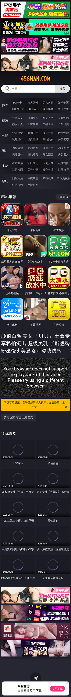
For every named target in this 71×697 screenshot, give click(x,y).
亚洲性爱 (17, 133)
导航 (5, 181)
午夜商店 (32, 178)
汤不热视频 (63, 178)
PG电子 (17, 102)
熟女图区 (48, 154)
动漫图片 (63, 148)
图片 (5, 151)
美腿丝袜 (17, 154)
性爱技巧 (63, 169)
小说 (5, 166)
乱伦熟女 (48, 139)
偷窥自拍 (17, 148)
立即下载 (57, 688)
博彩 (5, 105)
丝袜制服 (32, 124)
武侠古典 (63, 163)
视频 (5, 120)
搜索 (62, 88)
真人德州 (32, 102)
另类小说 (32, 169)
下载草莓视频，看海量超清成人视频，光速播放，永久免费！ (36, 405)
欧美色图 (48, 148)
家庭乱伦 (32, 163)
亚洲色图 (32, 148)
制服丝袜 (17, 139)
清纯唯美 (32, 154)
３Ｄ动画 (63, 117)
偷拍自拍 (32, 133)
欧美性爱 (63, 133)
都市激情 (17, 163)
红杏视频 (17, 184)
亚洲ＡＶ (17, 117)
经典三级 (32, 139)
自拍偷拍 (32, 117)
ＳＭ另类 (63, 124)
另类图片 (63, 154)
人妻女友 (48, 163)
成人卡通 (48, 133)
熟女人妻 (17, 124)
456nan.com (35, 79)
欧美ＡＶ (48, 117)
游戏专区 (63, 102)
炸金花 (33, 109)
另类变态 (63, 139)
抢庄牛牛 (63, 109)
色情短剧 (32, 184)
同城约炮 (17, 178)
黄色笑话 (48, 169)
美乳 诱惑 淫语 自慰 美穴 (18, 417)
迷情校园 (17, 169)
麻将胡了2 (18, 109)
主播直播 (48, 124)
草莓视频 (48, 178)
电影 (5, 135)
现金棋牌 (48, 109)
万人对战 (48, 102)
